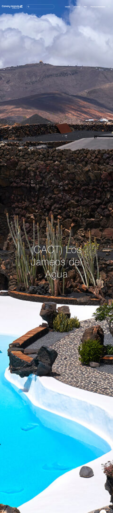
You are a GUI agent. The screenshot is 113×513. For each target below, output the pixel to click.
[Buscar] (40, 6)
